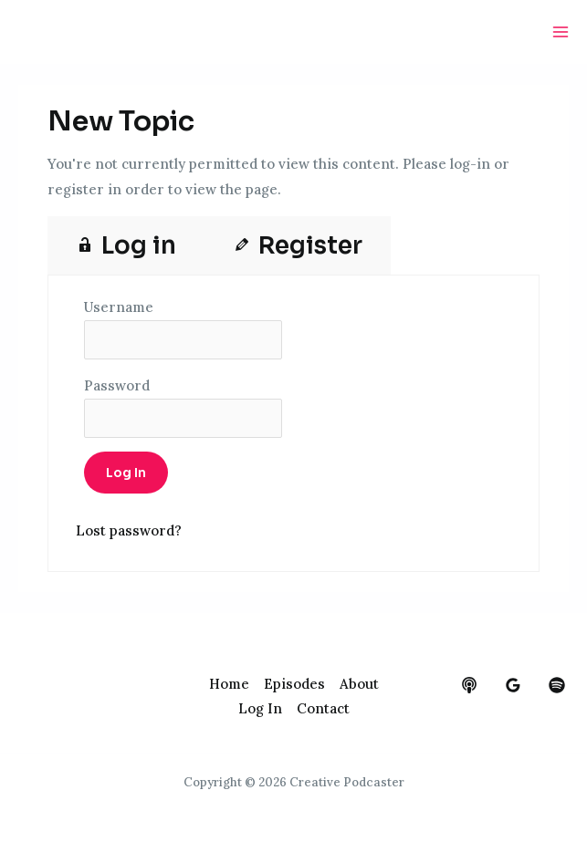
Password (117, 385)
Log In (260, 708)
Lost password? (129, 530)
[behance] (469, 685)
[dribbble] (557, 685)
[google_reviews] (513, 685)
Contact (323, 708)
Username (118, 307)
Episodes (294, 683)
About (359, 683)
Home (229, 683)
